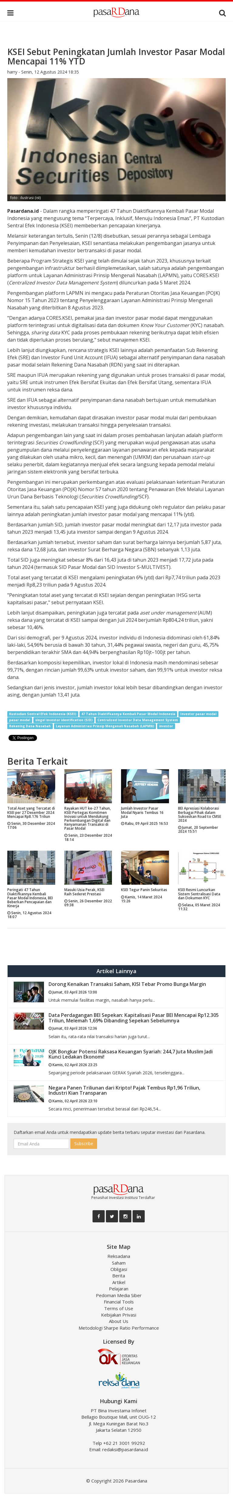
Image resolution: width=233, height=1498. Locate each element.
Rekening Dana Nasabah (30, 726)
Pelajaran (118, 1289)
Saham (119, 1263)
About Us (118, 1321)
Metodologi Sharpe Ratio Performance (119, 1328)
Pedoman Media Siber (119, 1295)
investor (166, 726)
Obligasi (118, 1269)
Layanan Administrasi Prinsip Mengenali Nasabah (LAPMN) (105, 726)
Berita (118, 1275)
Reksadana (118, 1256)
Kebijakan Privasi (118, 1315)
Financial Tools (119, 1302)
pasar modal (19, 720)
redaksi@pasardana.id (125, 1449)
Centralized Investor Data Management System (137, 720)
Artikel (118, 1282)
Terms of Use (118, 1308)
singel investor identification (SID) (64, 720)
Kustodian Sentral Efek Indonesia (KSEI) (42, 714)
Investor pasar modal (198, 714)
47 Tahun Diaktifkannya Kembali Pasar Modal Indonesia (128, 714)
